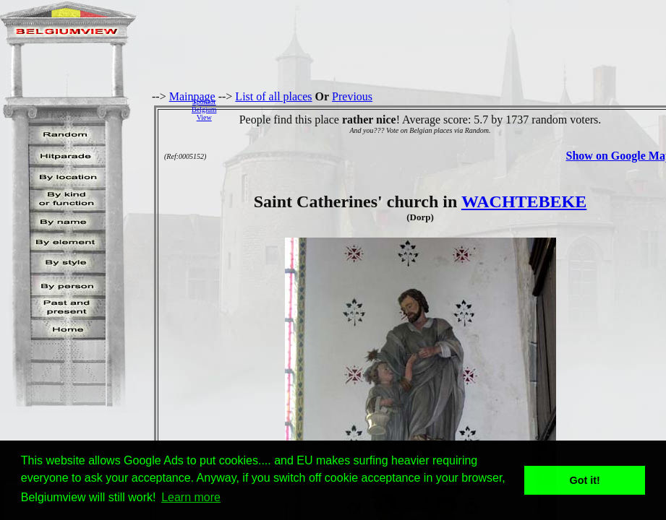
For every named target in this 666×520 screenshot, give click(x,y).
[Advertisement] (445, 109)
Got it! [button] (585, 480)
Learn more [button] (191, 497)
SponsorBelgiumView (204, 109)
